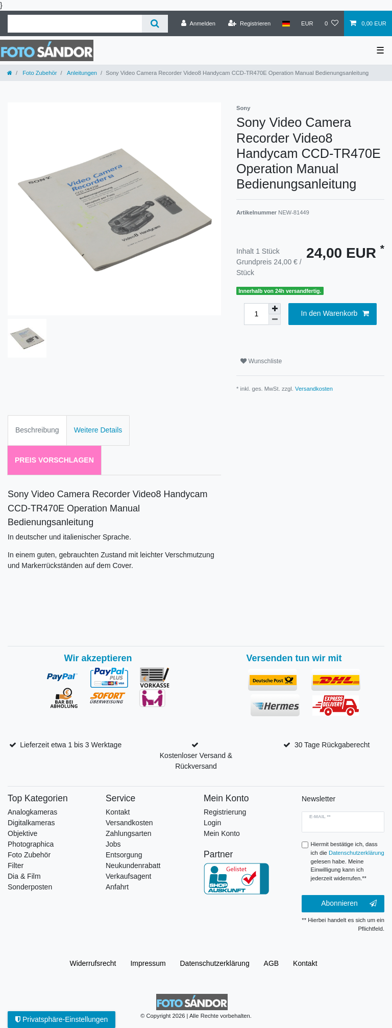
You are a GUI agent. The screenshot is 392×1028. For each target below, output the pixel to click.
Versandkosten (314, 389)
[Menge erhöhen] (274, 308)
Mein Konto (222, 833)
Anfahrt (117, 887)
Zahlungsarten (129, 833)
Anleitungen (81, 73)
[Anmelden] (198, 23)
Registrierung (225, 812)
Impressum (147, 963)
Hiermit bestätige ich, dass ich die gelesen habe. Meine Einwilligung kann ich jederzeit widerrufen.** (347, 861)
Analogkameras (32, 812)
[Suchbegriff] (75, 24)
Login (212, 823)
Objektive (22, 833)
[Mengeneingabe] (256, 314)
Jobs (113, 844)
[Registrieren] (249, 23)
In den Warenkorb (335, 313)
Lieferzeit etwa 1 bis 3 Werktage (70, 745)
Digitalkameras (31, 823)
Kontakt (118, 812)
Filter (15, 865)
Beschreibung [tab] (37, 430)
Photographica (31, 844)
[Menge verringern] (274, 319)
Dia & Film (24, 876)
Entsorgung (124, 855)
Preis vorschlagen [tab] (54, 460)
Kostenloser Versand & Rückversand (196, 760)
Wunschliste (261, 361)
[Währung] (307, 23)
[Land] (285, 23)
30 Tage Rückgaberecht (332, 745)
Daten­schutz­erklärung (215, 963)
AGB (271, 963)
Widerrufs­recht (92, 963)
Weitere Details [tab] (98, 430)
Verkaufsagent (129, 876)
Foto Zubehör (39, 73)
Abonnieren (349, 903)
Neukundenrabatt (133, 865)
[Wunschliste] (331, 23)
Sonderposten (30, 887)
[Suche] (155, 24)
